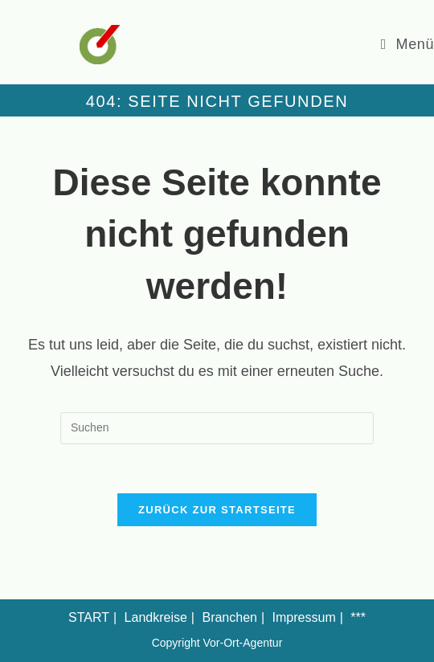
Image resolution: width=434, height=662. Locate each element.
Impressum (304, 617)
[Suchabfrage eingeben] (217, 428)
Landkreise (156, 617)
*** (358, 617)
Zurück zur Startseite (217, 510)
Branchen (229, 617)
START (88, 617)
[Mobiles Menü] (407, 44)
